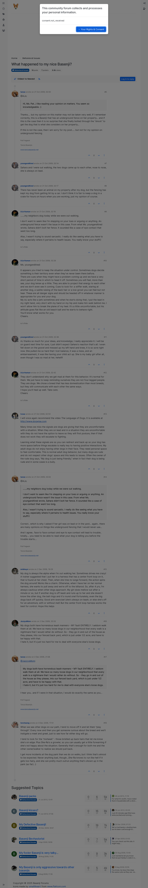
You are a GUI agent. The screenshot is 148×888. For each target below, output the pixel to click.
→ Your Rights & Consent (91, 29)
